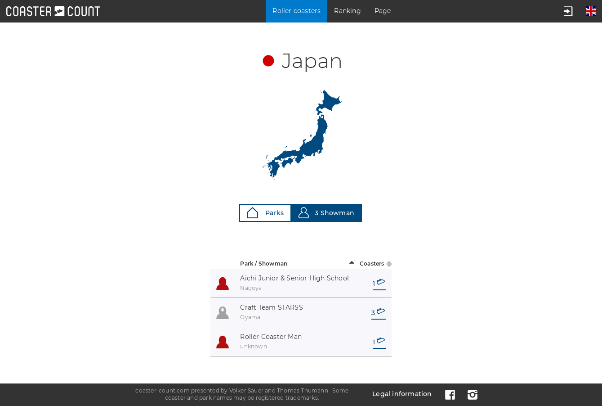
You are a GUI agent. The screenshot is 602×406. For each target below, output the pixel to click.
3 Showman (326, 212)
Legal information (402, 394)
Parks (265, 212)
